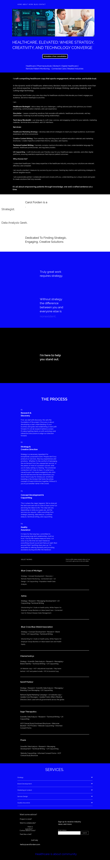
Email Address (62, 830)
